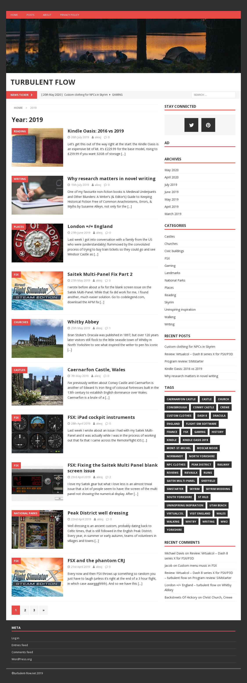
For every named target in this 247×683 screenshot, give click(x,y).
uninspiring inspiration (185, 505)
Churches (171, 244)
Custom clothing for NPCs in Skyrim (190, 346)
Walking (170, 317)
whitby (191, 521)
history (218, 432)
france (172, 432)
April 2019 (172, 206)
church (223, 399)
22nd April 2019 (81, 519)
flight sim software (201, 424)
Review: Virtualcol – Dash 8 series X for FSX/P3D (199, 354)
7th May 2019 (79, 376)
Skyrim (169, 302)
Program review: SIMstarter (184, 361)
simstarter (175, 489)
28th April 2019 (80, 423)
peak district (201, 464)
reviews (172, 473)
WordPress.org (22, 659)
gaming (200, 432)
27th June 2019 (80, 233)
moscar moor (207, 448)
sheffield (208, 481)
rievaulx (190, 473)
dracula (219, 416)
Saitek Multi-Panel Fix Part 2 (100, 274)
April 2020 (172, 177)
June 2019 (172, 192)
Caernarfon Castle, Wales (96, 370)
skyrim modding (218, 489)
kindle (172, 440)
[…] (123, 154)
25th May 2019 (80, 328)
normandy (175, 456)
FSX (167, 258)
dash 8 (202, 416)
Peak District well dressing (98, 513)
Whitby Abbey (83, 322)
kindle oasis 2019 (195, 440)
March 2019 (173, 214)
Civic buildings (174, 251)
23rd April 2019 (80, 477)
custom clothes (179, 416)
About (47, 14)
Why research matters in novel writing (112, 178)
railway (223, 464)
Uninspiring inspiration (180, 309)
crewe (224, 407)
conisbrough (177, 407)
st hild (203, 497)
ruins (208, 473)
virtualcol (175, 513)
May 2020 (172, 170)
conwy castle (203, 407)
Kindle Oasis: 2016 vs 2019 (96, 131)
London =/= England (90, 226)
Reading (170, 295)
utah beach (217, 505)
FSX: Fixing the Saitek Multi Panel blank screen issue (113, 468)
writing (208, 521)
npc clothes (176, 464)
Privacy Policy (69, 14)
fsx (185, 432)
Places (169, 287)
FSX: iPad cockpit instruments (101, 417)
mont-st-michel (179, 448)
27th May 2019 (80, 280)
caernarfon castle (181, 399)
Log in (15, 638)
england (173, 424)
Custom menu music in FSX (197, 565)
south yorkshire (179, 497)
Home (14, 14)
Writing (169, 324)
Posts (30, 14)
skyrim (195, 489)
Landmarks (172, 273)
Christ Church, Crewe (217, 597)
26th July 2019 (80, 137)
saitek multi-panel (181, 481)
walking (173, 521)
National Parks (175, 280)
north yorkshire (202, 456)
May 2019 (172, 199)
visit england (200, 513)
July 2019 (171, 185)
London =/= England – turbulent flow (190, 585)
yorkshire (174, 530)
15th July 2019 (80, 185)
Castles (170, 236)
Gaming (170, 266)
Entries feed (20, 645)
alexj (98, 137)
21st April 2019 (80, 567)
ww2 (224, 521)
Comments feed (22, 652)
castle (207, 399)
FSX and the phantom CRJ (96, 560)
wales (221, 513)
